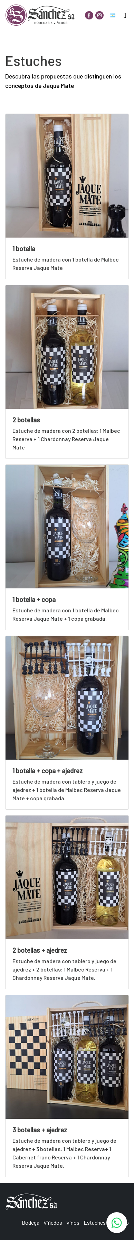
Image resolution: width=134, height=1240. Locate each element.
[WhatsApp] (116, 1222)
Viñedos (53, 1222)
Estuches (95, 1222)
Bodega (30, 1222)
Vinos (72, 1222)
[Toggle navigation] (124, 15)
